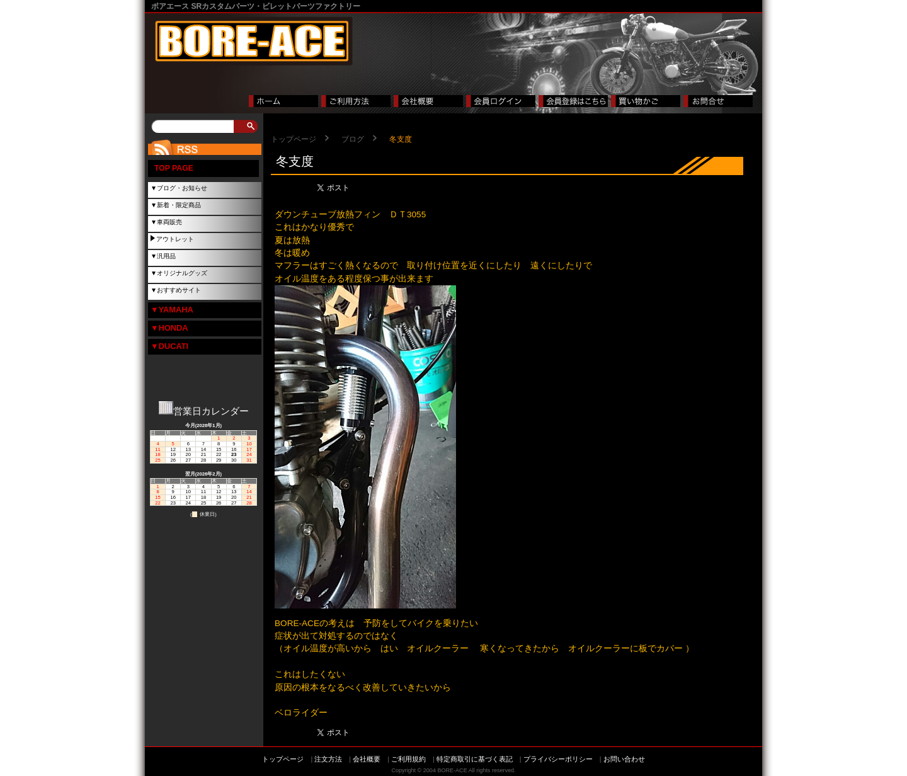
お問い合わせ (624, 759)
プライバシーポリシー (558, 759)
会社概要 (366, 759)
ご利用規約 (408, 759)
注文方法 (328, 759)
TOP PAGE (173, 168)
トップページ (293, 139)
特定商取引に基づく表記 (474, 759)
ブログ (352, 139)
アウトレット (175, 239)
